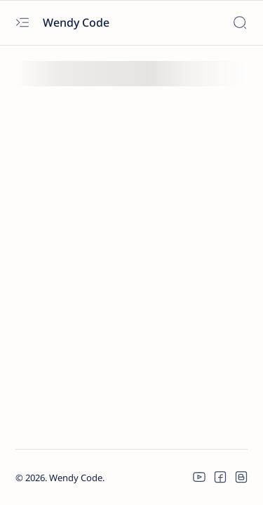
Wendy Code (77, 22)
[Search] (239, 23)
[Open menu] (22, 23)
